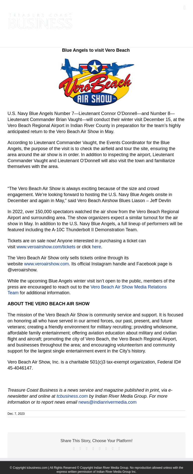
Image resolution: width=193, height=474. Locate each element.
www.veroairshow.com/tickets (46, 246)
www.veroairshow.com (46, 263)
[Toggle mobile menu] (184, 7)
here (96, 246)
